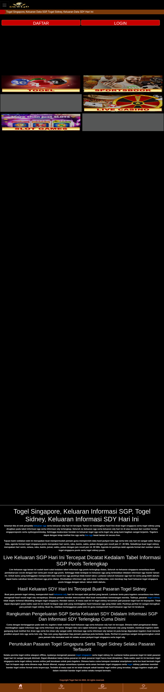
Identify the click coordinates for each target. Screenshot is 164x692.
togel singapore (84, 655)
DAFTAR (41, 23)
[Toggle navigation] (4, 5)
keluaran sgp (39, 526)
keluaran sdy (60, 594)
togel (129, 664)
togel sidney (154, 597)
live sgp (89, 535)
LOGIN (120, 23)
